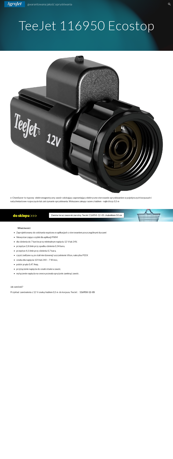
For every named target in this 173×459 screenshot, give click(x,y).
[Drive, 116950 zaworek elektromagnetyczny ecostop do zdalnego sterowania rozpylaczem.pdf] (86, 379)
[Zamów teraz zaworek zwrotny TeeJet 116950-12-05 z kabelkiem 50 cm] (86, 215)
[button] (169, 4)
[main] (86, 25)
